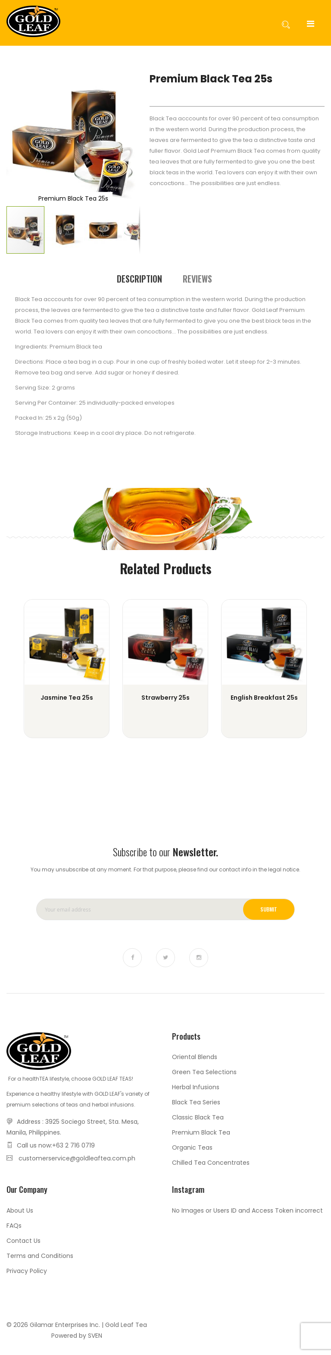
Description (139, 278)
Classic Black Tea (198, 1117)
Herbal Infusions (195, 1087)
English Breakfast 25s (264, 697)
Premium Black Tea (201, 1132)
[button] (23, 138)
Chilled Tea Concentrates (211, 1162)
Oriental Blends (194, 1057)
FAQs (14, 1225)
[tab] (139, 278)
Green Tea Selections (204, 1072)
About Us (19, 1210)
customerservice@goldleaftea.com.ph (77, 1158)
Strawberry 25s (165, 697)
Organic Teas (192, 1147)
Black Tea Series (196, 1102)
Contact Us (23, 1240)
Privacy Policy (26, 1271)
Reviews (197, 278)
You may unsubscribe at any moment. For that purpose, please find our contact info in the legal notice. (165, 869)
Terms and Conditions (39, 1255)
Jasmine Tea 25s (67, 697)
